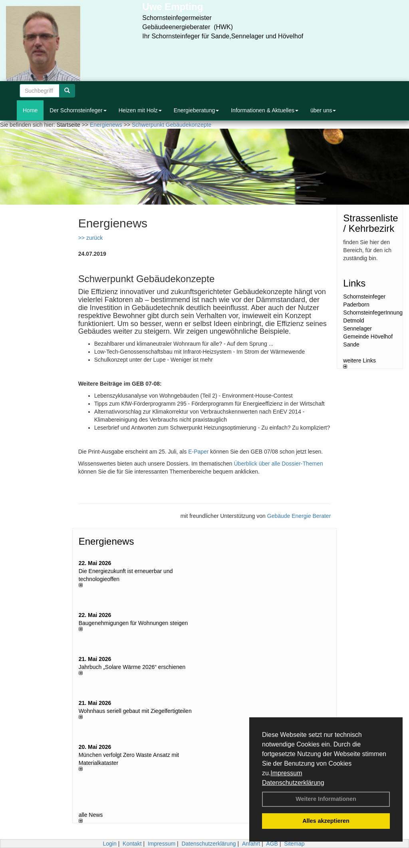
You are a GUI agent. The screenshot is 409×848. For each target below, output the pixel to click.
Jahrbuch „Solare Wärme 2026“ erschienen (132, 667)
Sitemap (294, 843)
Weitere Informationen (326, 799)
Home (30, 110)
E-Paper (198, 451)
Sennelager (357, 328)
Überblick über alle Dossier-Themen (278, 463)
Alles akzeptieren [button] (325, 821)
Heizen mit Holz (140, 110)
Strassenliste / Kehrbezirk (370, 223)
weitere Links (359, 362)
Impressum (286, 773)
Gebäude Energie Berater (299, 516)
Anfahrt (251, 843)
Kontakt (132, 843)
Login (109, 843)
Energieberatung (196, 110)
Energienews (106, 541)
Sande (351, 344)
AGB (272, 843)
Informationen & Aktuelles (264, 110)
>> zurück (90, 238)
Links (354, 283)
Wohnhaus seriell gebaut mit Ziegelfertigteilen (135, 711)
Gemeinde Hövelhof (368, 336)
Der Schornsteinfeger (78, 110)
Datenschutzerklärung (293, 782)
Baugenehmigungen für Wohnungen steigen (133, 623)
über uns (323, 110)
